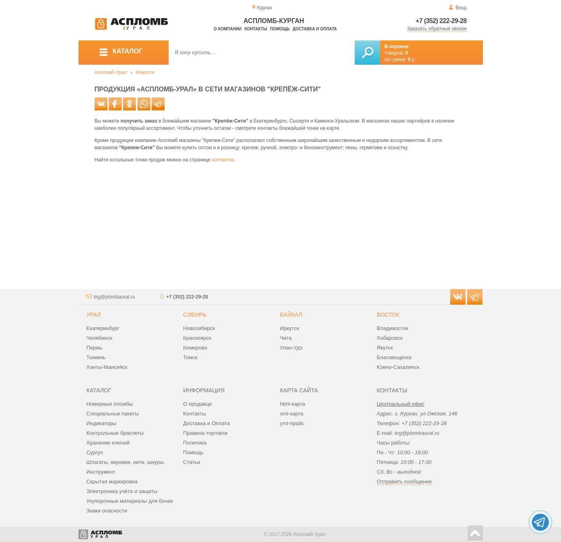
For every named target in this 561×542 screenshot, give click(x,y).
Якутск (385, 348)
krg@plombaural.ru (114, 297)
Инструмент (101, 472)
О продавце (197, 404)
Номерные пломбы (110, 404)
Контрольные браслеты (115, 433)
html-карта (292, 404)
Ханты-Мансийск (107, 367)
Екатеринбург (103, 328)
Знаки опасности (107, 511)
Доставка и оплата (315, 29)
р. (412, 59)
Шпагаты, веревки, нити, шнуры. (126, 462)
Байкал (291, 314)
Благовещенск (394, 357)
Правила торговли (205, 433)
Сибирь (195, 314)
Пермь (95, 348)
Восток (388, 314)
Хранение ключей (108, 443)
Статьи (191, 462)
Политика (195, 443)
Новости (144, 72)
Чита (286, 338)
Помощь (280, 29)
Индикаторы (101, 423)
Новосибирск (199, 328)
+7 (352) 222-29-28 (441, 20)
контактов (223, 160)
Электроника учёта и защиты (122, 491)
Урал (94, 314)
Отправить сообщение (404, 481)
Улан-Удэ (291, 348)
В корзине (397, 46)
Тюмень (96, 357)
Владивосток (393, 328)
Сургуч (95, 452)
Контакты (255, 29)
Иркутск (289, 328)
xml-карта (291, 414)
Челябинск (99, 338)
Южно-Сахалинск (398, 367)
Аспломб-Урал (111, 72)
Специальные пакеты (113, 414)
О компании (227, 29)
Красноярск (197, 338)
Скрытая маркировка (112, 481)
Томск (190, 357)
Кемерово (195, 348)
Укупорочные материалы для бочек (130, 501)
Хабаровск (390, 338)
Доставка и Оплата (206, 423)
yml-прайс (292, 423)
